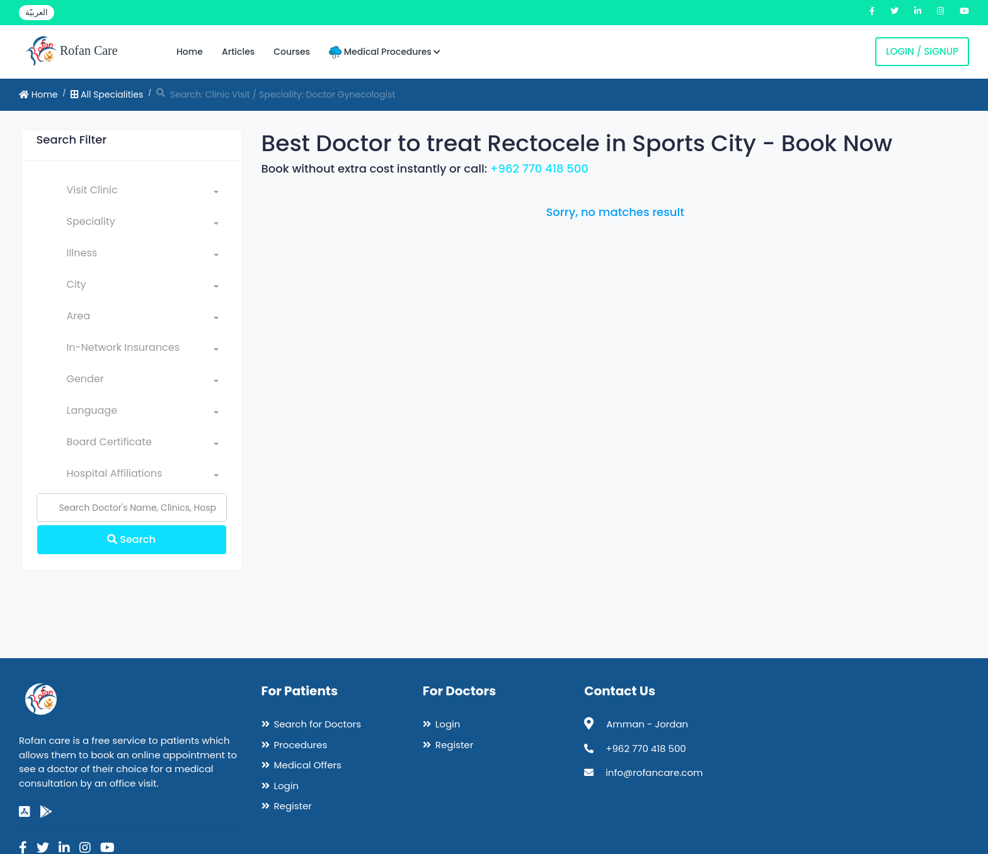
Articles (238, 51)
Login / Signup (922, 51)
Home (189, 51)
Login (286, 785)
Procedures (301, 744)
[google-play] (46, 812)
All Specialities (107, 94)
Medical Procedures (384, 52)
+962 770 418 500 (539, 168)
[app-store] (24, 812)
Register (293, 805)
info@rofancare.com (654, 772)
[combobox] (143, 192)
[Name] (132, 507)
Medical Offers (308, 764)
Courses (291, 51)
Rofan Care (71, 51)
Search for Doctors (317, 724)
